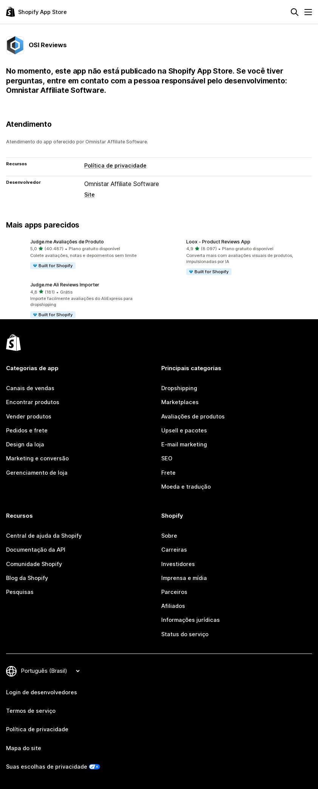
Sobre (169, 535)
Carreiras (174, 549)
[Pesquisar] (294, 12)
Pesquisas (20, 592)
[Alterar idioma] (50, 671)
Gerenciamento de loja (37, 472)
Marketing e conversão (37, 458)
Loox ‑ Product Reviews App (218, 242)
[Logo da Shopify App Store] (36, 12)
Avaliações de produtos (193, 416)
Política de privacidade (115, 165)
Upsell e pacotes (184, 430)
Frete (168, 472)
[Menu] (308, 12)
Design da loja (25, 444)
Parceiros (174, 592)
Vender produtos (28, 416)
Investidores (178, 564)
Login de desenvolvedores (41, 692)
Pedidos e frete (27, 430)
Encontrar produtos (32, 402)
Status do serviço (184, 634)
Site (89, 194)
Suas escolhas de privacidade (46, 766)
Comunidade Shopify (34, 564)
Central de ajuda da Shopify (44, 535)
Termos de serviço (31, 710)
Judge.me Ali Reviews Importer (64, 285)
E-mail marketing (184, 444)
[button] (81, 254)
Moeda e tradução (186, 486)
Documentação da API (35, 549)
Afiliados (173, 606)
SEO (166, 458)
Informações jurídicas (190, 620)
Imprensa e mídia (184, 578)
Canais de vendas (30, 388)
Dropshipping (179, 388)
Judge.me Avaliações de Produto (67, 242)
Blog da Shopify (27, 578)
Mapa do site (23, 748)
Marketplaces (180, 402)
